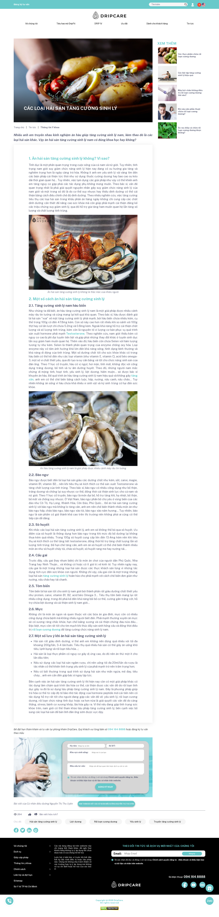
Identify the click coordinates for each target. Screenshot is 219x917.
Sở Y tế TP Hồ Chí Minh (25, 886)
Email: (118, 853)
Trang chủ (19, 127)
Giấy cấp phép (21, 857)
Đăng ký (192, 853)
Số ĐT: (112, 746)
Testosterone (75, 333)
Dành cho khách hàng (157, 23)
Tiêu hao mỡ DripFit (65, 23)
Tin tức (190, 23)
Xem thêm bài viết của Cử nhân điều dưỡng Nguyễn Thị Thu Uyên (106, 804)
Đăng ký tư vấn (21, 4)
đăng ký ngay (105, 787)
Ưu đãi (124, 23)
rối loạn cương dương (46, 629)
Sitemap (18, 881)
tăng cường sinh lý (55, 575)
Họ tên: (73, 746)
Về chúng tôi (31, 23)
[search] (186, 5)
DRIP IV (98, 23)
